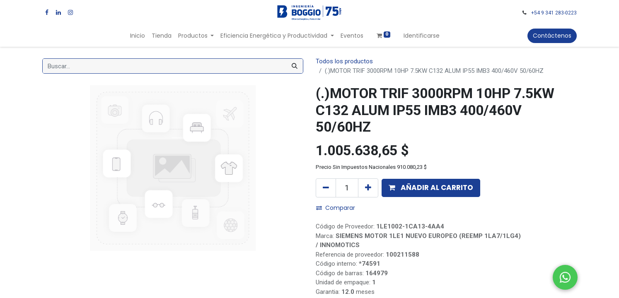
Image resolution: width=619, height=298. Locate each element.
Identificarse (422, 35)
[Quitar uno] (326, 187)
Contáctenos (552, 35)
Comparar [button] (335, 208)
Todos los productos (344, 61)
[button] (431, 188)
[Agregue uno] (368, 187)
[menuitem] (137, 35)
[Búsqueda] (294, 66)
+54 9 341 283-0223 (554, 13)
